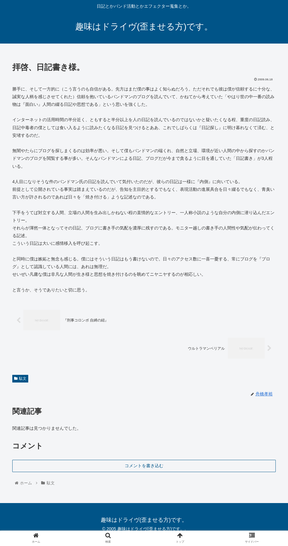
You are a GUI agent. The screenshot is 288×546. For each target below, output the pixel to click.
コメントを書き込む (144, 465)
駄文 (20, 378)
